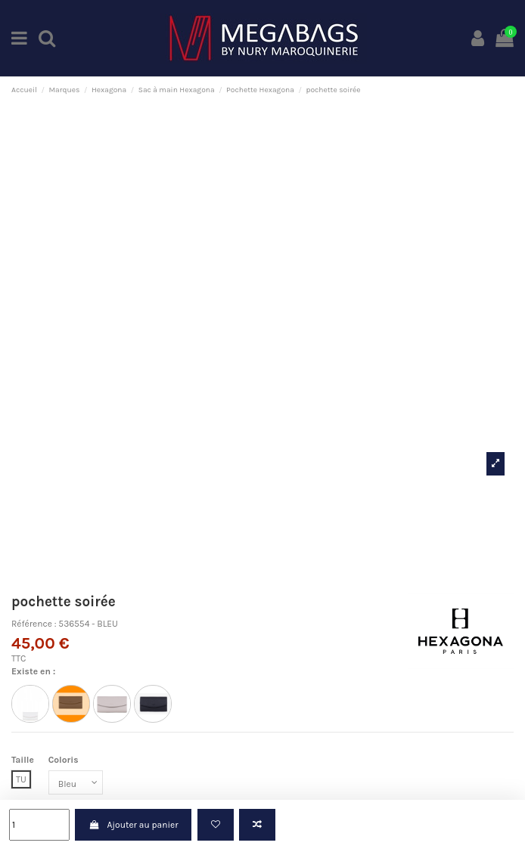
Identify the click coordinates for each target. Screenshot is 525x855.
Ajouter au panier (133, 824)
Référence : (34, 623)
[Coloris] (75, 782)
